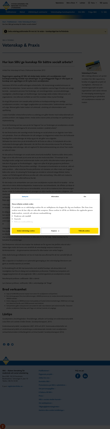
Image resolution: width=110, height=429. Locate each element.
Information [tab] (55, 196)
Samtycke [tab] (25, 196)
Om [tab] (85, 196)
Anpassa (55, 231)
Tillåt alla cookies (84, 231)
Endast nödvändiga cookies (26, 231)
